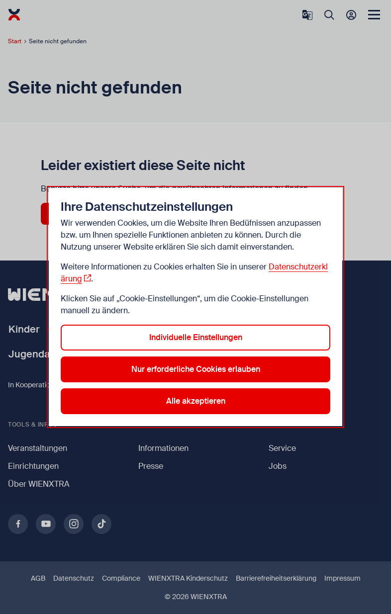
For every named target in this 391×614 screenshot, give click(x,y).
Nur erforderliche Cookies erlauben (195, 369)
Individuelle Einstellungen (195, 337)
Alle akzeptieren (195, 401)
